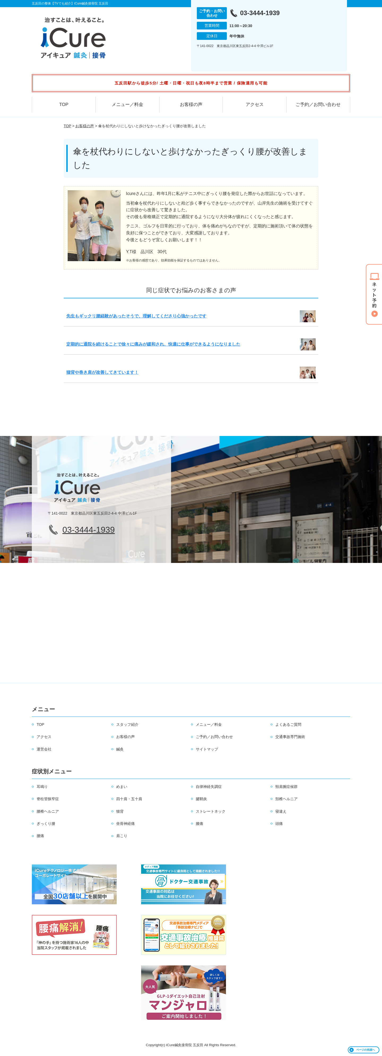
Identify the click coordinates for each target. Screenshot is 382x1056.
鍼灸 (120, 749)
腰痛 (40, 836)
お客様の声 (191, 104)
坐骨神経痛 (125, 823)
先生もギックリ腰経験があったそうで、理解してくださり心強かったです (136, 316)
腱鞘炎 (201, 799)
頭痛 (279, 823)
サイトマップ (207, 749)
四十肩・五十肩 (129, 799)
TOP (63, 104)
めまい (121, 786)
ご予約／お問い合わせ (318, 104)
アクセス (255, 104)
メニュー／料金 (127, 104)
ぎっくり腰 (46, 823)
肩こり (121, 836)
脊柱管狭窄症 (48, 799)
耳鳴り (42, 786)
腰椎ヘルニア (48, 811)
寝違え (280, 811)
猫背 (120, 811)
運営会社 (44, 749)
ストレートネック (210, 811)
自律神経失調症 (209, 786)
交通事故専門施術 (290, 737)
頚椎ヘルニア (286, 799)
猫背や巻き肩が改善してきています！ (102, 372)
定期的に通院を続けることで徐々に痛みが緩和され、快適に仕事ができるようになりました (153, 344)
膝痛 (199, 823)
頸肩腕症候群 (286, 786)
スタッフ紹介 (127, 724)
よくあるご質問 (288, 724)
